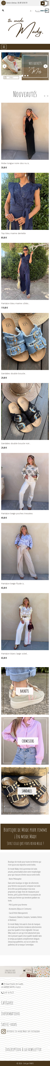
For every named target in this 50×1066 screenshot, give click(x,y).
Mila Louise (12, 932)
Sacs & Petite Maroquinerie (18, 912)
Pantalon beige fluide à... (13, 583)
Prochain (45, 66)
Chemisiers (28, 741)
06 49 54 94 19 (22, 2)
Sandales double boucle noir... (16, 443)
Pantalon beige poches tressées (17, 513)
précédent (5, 66)
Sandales (27, 791)
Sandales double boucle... (13, 373)
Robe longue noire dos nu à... (15, 163)
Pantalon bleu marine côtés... (15, 303)
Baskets (24, 691)
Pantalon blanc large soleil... (14, 653)
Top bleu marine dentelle (13, 233)
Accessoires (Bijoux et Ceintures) (20, 908)
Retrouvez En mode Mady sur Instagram (23, 1031)
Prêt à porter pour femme (18, 904)
